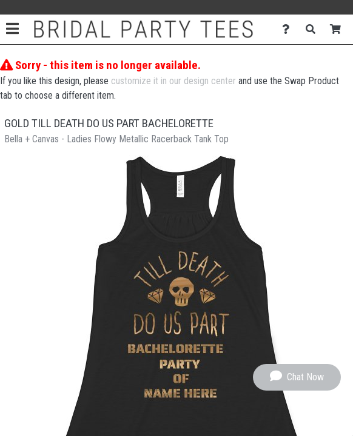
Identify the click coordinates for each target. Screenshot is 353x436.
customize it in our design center (173, 81)
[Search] (313, 29)
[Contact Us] (289, 29)
